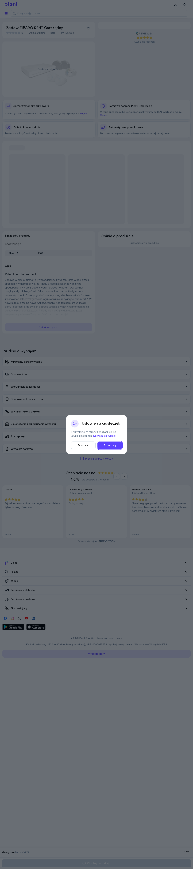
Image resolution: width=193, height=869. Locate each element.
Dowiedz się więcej (104, 435)
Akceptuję (110, 445)
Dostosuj (83, 445)
